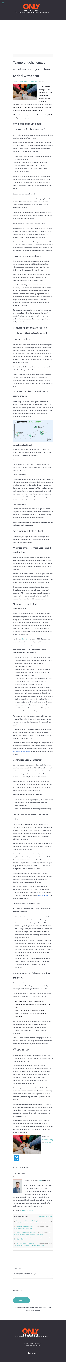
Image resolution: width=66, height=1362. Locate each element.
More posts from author (45, 1216)
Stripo (40, 1181)
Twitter (31, 1210)
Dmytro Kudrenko (30, 81)
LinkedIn (24, 1210)
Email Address (18, 1290)
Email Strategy (18, 81)
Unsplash (47, 1143)
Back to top (33, 1353)
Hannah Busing (47, 1140)
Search (49, 1277)
